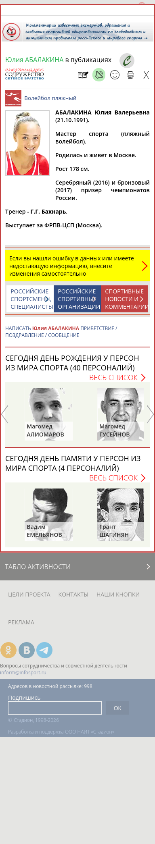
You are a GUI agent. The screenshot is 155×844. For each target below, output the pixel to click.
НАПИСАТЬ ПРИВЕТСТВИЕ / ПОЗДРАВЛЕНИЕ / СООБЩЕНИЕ (61, 332)
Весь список (113, 377)
